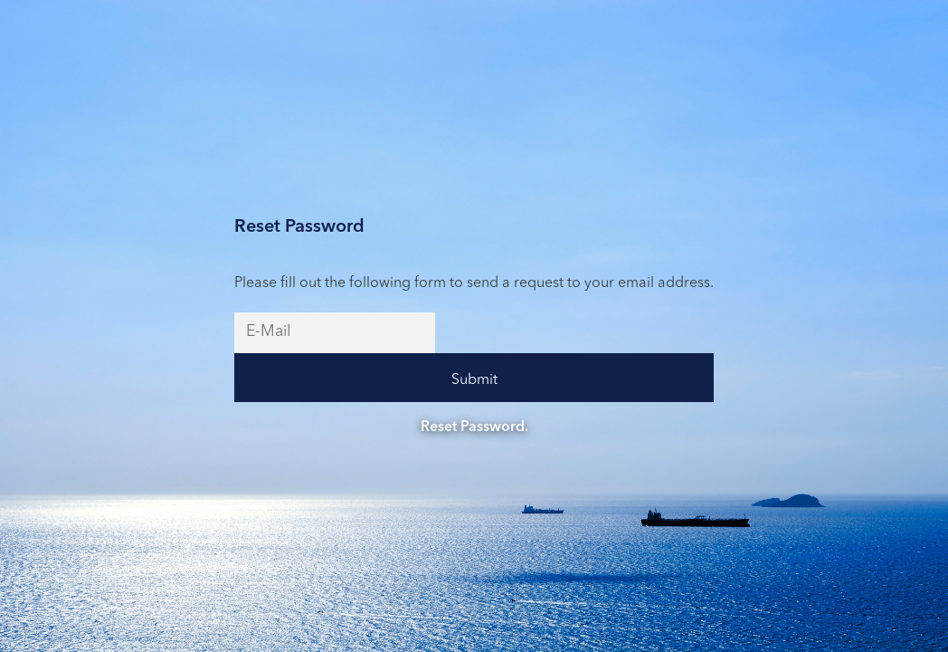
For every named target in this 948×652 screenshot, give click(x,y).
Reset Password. (474, 427)
